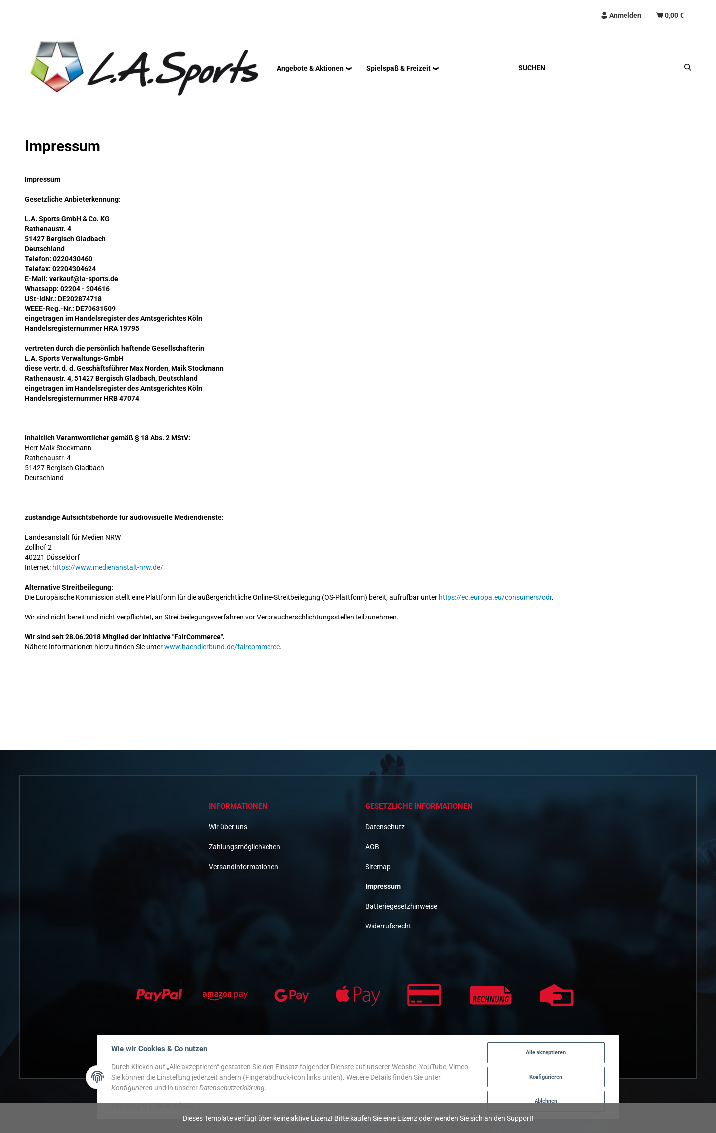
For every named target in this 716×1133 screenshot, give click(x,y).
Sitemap (378, 867)
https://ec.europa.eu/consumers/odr (495, 597)
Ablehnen (546, 1101)
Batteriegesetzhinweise (401, 906)
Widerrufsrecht (388, 926)
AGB (372, 847)
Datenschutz (385, 827)
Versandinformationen (243, 867)
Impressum (383, 886)
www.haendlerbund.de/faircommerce (222, 647)
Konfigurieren (545, 1077)
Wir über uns (228, 827)
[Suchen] (599, 67)
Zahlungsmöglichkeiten (244, 847)
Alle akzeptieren (546, 1052)
